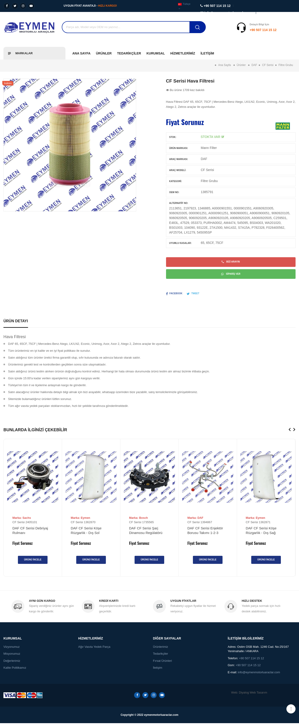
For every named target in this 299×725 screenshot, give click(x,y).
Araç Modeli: (177, 170)
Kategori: (175, 181)
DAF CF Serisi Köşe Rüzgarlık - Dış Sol (86, 532)
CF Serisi (207, 170)
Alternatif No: (178, 203)
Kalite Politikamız (14, 669)
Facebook (174, 295)
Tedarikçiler (129, 53)
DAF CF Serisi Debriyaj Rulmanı (30, 532)
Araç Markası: (178, 159)
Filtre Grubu (209, 181)
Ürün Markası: (178, 148)
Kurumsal (156, 53)
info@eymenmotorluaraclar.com (259, 674)
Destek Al (287, 30)
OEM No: (174, 192)
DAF (204, 159)
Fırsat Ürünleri (162, 662)
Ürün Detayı (15, 323)
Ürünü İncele (32, 561)
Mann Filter (209, 148)
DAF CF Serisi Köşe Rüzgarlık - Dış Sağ (261, 532)
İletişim (207, 53)
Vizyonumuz (11, 648)
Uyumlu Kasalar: (180, 243)
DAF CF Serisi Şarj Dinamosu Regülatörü (145, 532)
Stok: (172, 137)
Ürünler (104, 53)
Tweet (193, 295)
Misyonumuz (11, 655)
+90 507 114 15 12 (234, 30)
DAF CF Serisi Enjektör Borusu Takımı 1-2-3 (205, 532)
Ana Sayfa (81, 53)
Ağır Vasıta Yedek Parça (94, 648)
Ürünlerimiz (160, 648)
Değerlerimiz (11, 662)
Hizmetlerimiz (182, 53)
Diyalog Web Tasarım (253, 694)
